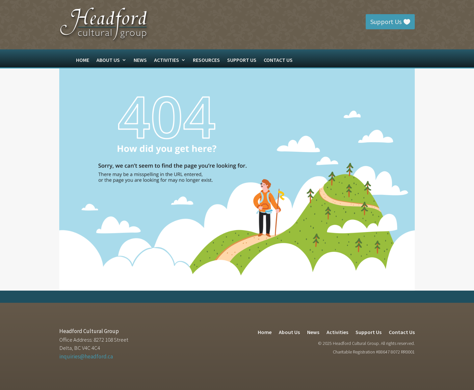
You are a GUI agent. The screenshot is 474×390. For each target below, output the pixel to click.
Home (82, 60)
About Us (108, 60)
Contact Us (278, 60)
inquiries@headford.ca (86, 356)
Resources (206, 60)
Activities (166, 60)
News (140, 60)
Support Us (386, 21)
